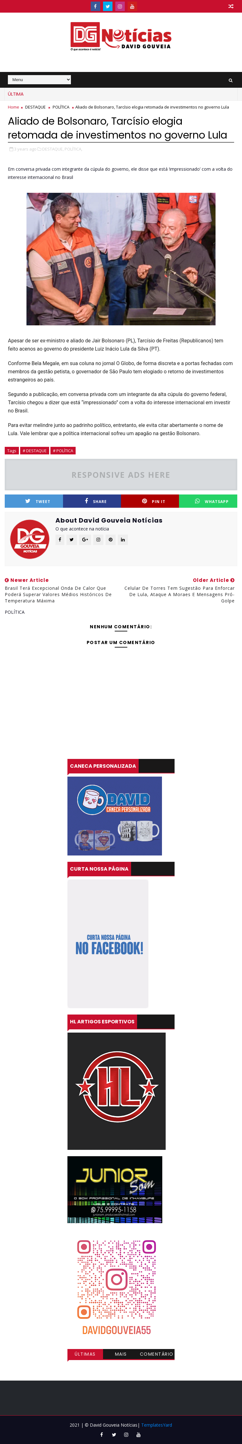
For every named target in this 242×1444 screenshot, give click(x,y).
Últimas (85, 1354)
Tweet (37, 501)
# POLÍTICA (63, 450)
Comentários (157, 1355)
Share (96, 501)
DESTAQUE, (53, 149)
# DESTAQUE (35, 450)
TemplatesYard (156, 1425)
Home (13, 107)
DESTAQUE (35, 107)
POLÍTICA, (73, 149)
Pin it (153, 501)
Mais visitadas (121, 1355)
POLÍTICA (61, 107)
